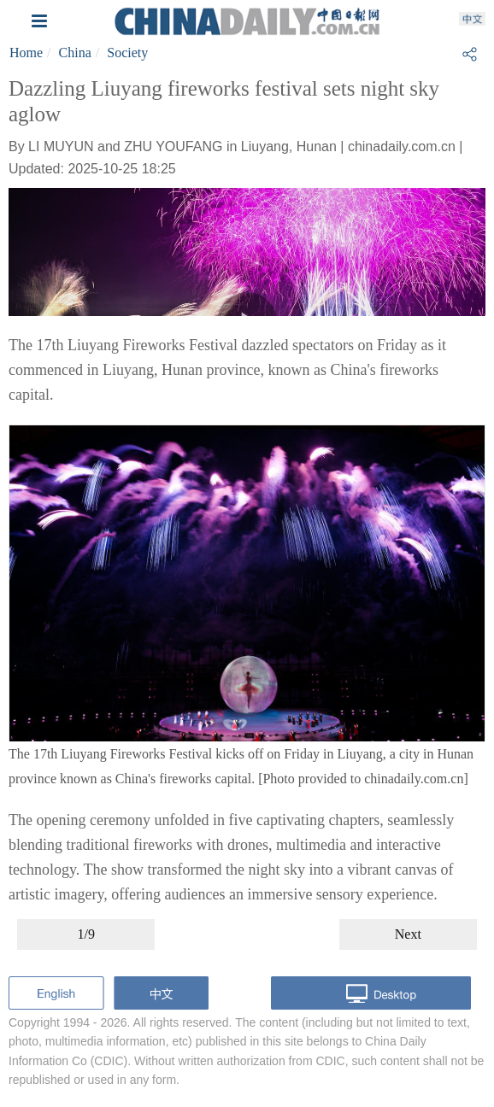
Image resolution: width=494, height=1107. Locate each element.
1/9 (85, 934)
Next (408, 934)
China (75, 52)
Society (127, 52)
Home (26, 52)
